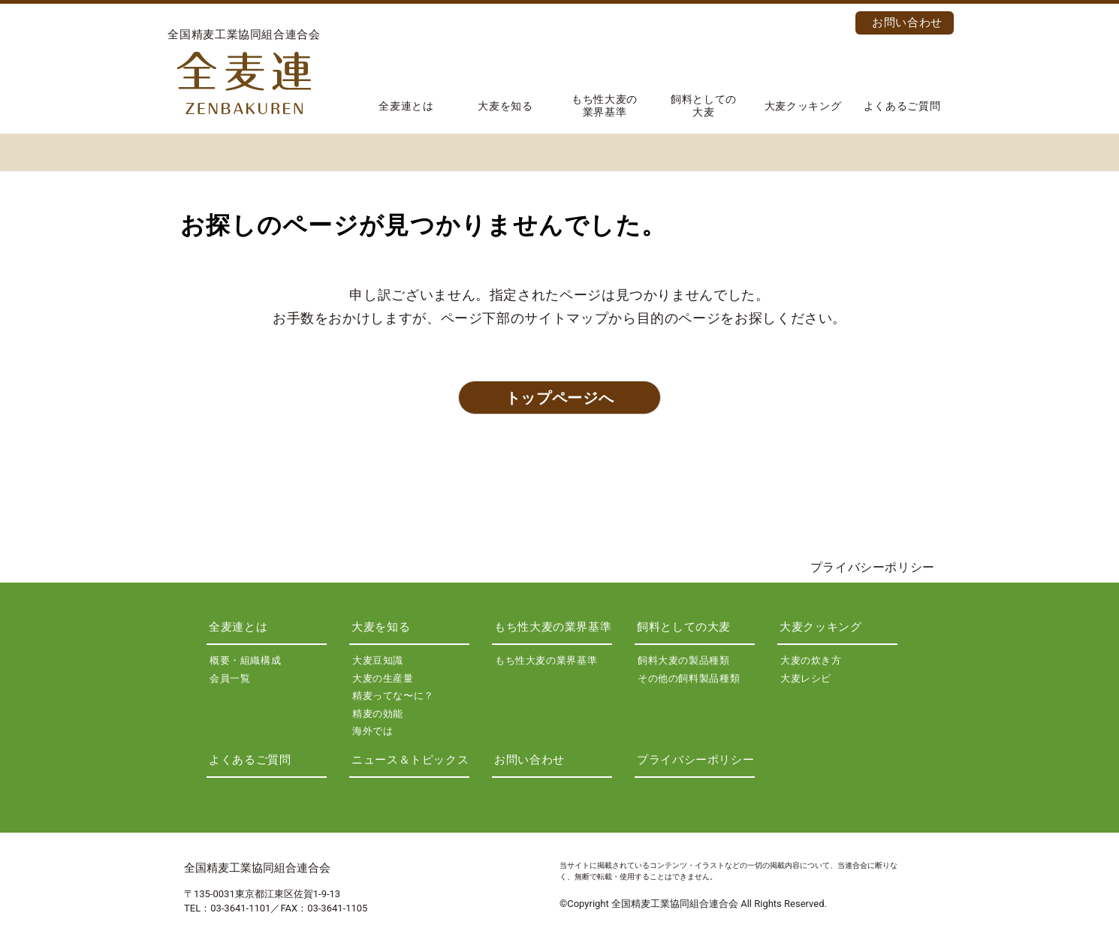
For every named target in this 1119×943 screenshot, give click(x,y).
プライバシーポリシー (872, 567)
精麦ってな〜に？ (393, 695)
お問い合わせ (907, 22)
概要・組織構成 (245, 660)
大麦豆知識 (377, 660)
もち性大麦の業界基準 (605, 105)
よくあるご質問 (902, 106)
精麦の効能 (377, 713)
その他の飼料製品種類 (689, 678)
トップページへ (559, 398)
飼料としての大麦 (704, 105)
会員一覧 (230, 678)
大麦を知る (505, 106)
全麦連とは (406, 106)
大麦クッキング (803, 106)
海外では (373, 731)
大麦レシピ (805, 678)
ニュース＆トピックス (410, 760)
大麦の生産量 (383, 678)
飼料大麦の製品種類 (684, 660)
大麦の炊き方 (811, 660)
